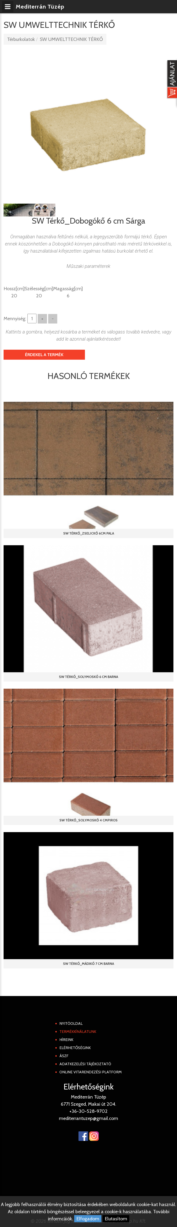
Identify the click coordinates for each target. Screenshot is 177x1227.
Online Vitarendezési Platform (90, 1072)
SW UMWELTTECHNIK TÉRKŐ (71, 39)
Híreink (66, 1039)
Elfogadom (87, 1219)
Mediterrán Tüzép (40, 6)
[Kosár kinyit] (171, 79)
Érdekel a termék (44, 354)
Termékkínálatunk (77, 1031)
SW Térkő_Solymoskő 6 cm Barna (88, 677)
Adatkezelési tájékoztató (85, 1064)
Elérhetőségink (75, 1047)
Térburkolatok (21, 39)
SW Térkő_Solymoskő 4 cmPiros (88, 820)
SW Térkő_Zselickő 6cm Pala (88, 533)
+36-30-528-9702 (88, 1111)
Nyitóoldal (71, 1023)
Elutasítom (116, 1219)
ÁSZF (63, 1056)
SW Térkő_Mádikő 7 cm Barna (88, 964)
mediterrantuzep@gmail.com (88, 1118)
